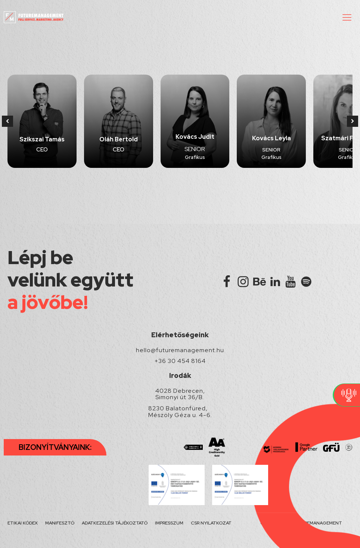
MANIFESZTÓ (59, 523)
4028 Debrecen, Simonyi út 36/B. (180, 394)
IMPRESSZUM (169, 523)
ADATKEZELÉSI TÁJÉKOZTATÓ (115, 523)
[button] (347, 17)
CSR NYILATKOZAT (211, 523)
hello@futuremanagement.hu (180, 350)
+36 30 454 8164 (180, 361)
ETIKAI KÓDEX (22, 523)
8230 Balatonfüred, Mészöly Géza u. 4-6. (180, 411)
